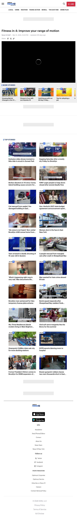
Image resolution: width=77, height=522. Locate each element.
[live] (71, 4)
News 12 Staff (6, 35)
